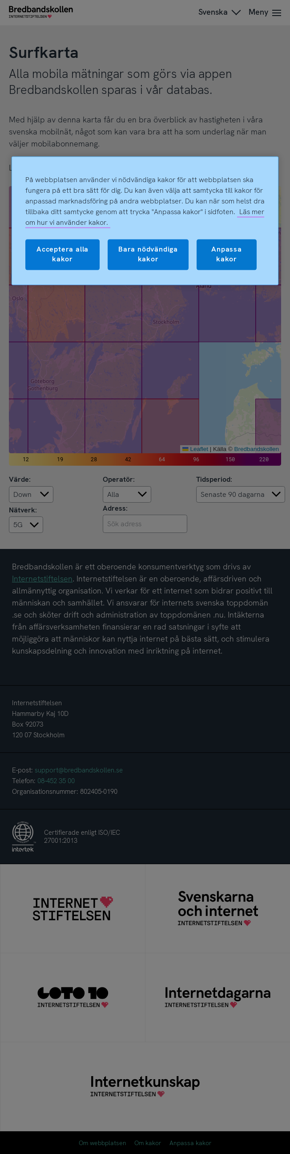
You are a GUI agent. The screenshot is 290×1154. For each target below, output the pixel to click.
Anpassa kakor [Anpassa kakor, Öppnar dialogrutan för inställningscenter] (226, 254)
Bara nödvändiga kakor (148, 254)
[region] (145, 220)
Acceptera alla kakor (62, 254)
